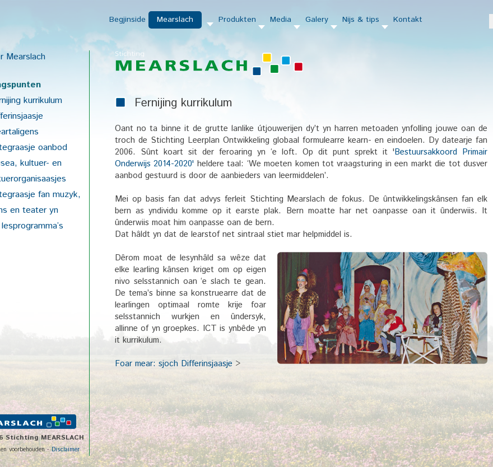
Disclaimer (66, 449)
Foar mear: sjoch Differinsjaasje (173, 364)
